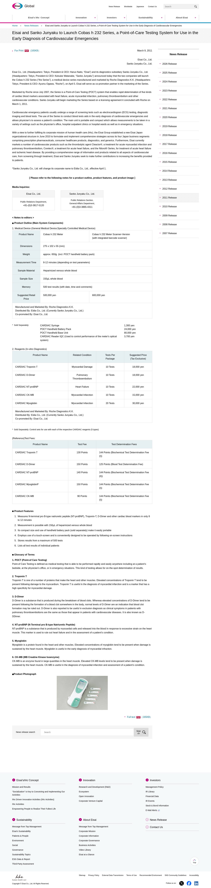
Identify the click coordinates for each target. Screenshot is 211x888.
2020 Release (169, 117)
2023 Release (169, 90)
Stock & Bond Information (157, 805)
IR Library (150, 791)
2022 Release (169, 99)
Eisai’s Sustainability (21, 831)
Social (15, 845)
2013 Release (169, 180)
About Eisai (89, 819)
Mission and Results (21, 787)
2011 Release (169, 197)
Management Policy (155, 787)
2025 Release (169, 72)
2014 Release (169, 171)
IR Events (150, 801)
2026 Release (169, 64)
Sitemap (82, 875)
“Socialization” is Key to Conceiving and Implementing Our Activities (38, 793)
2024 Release (169, 81)
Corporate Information (89, 836)
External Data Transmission (113, 875)
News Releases (31, 25)
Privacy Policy (93, 875)
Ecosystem (84, 791)
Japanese (140, 7)
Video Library (85, 850)
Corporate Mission (87, 831)
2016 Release (169, 153)
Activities (18, 804)
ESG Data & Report (21, 859)
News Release (114, 7)
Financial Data (152, 796)
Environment (18, 840)
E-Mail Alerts (153, 810)
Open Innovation (86, 796)
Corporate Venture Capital (91, 801)
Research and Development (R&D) (94, 787)
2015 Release (169, 162)
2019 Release (169, 126)
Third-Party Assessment (23, 864)
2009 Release (169, 215)
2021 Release (169, 108)
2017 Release (169, 144)
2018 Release (169, 135)
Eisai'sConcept (27, 780)
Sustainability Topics (21, 854)
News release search (25, 732)
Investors (155, 780)
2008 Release (169, 224)
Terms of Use (131, 875)
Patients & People (20, 836)
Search (138, 732)
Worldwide (128, 7)
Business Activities (87, 845)
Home (15, 25)
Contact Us (152, 7)
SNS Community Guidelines (175, 875)
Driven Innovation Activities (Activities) (33, 799)
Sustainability (24, 819)
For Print (27, 50)
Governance (17, 850)
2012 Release (169, 189)
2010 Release (169, 206)
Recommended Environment (151, 875)
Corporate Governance (89, 840)
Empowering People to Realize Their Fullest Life (34, 809)
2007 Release (169, 233)
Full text (139, 717)
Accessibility (194, 875)
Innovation (89, 780)
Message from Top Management (27, 826)
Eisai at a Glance (86, 854)
